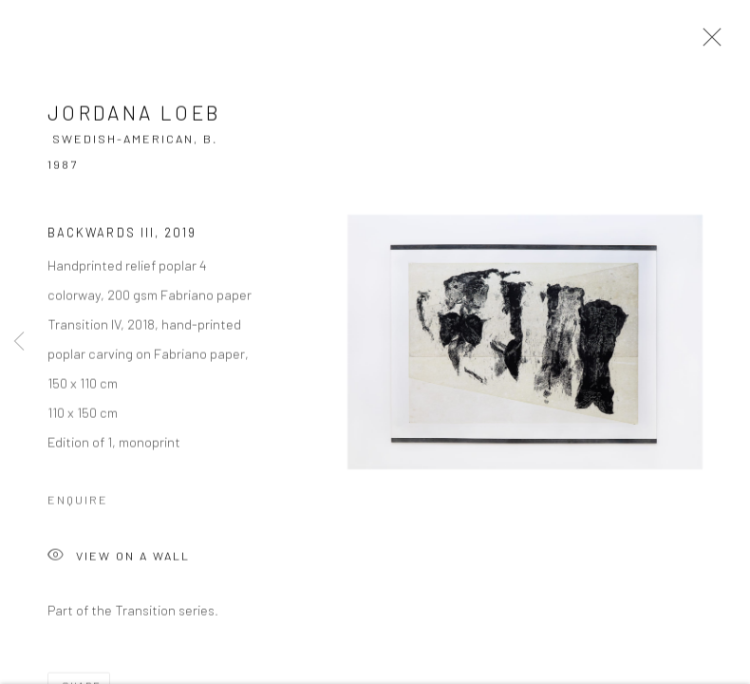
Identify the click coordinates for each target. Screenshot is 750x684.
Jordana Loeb (134, 114)
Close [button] (707, 42)
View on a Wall (118, 559)
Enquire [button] (77, 501)
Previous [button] (19, 342)
